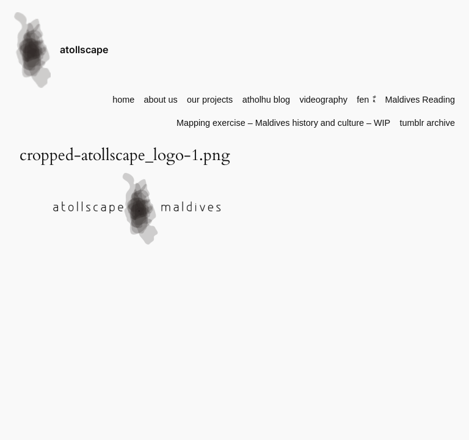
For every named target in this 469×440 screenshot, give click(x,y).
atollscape (84, 49)
